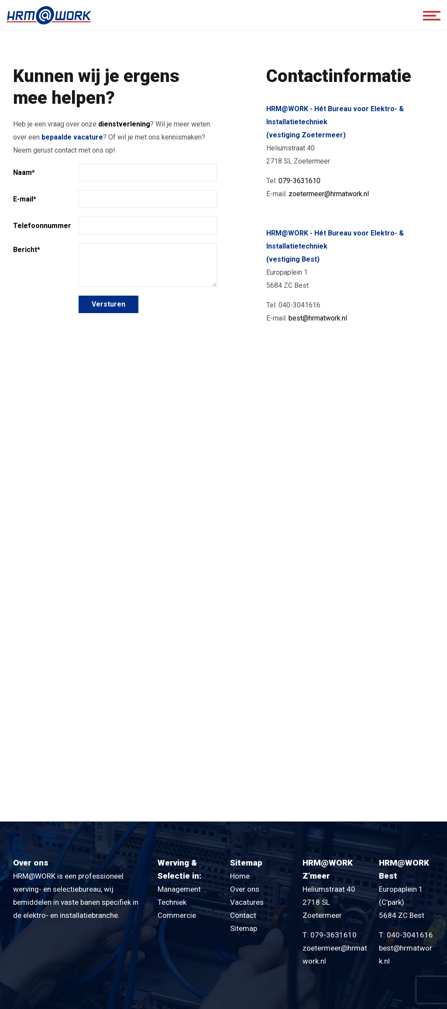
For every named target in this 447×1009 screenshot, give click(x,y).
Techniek (172, 902)
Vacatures (247, 902)
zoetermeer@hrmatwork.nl (329, 194)
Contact (243, 915)
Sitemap (243, 928)
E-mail (24, 199)
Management (179, 889)
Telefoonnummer (42, 226)
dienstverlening (124, 124)
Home (240, 876)
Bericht (26, 249)
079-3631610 (299, 181)
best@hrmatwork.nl (318, 318)
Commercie (177, 915)
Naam (24, 172)
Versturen (108, 304)
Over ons (244, 889)
